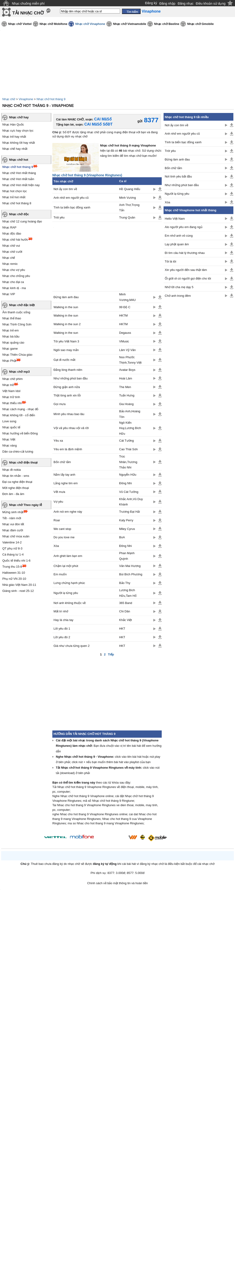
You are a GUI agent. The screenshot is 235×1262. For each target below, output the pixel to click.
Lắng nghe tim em (66, 483)
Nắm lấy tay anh (64, 474)
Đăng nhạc (186, 3)
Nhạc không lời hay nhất (18, 142)
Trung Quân (127, 217)
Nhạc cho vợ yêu (13, 270)
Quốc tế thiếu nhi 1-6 (16, 560)
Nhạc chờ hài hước (15, 239)
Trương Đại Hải (129, 511)
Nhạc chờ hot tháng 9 (51, 99)
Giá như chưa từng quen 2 (72, 646)
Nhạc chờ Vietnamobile (129, 24)
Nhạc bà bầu (10, 336)
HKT (122, 628)
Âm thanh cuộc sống (16, 312)
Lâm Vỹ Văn (127, 350)
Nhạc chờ (8, 99)
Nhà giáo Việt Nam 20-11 (19, 585)
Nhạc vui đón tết (13, 524)
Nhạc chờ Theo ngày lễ (25, 505)
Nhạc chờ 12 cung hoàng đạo (22, 221)
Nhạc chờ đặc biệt (22, 305)
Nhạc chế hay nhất (14, 148)
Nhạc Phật (9, 360)
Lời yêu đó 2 (62, 637)
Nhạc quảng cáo (13, 342)
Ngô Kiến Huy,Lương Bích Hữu (130, 428)
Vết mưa (59, 492)
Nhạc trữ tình (11, 397)
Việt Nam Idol (11, 391)
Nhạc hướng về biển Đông (20, 433)
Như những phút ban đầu (70, 378)
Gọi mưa (60, 404)
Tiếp (111, 654)
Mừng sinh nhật (12, 512)
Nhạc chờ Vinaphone (90, 24)
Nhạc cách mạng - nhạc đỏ (20, 409)
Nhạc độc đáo (11, 233)
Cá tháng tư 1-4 (13, 554)
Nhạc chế (8, 257)
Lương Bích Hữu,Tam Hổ (128, 592)
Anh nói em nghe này (68, 511)
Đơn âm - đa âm (13, 494)
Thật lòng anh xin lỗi (67, 395)
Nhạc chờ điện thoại (23, 462)
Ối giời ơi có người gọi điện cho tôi (188, 278)
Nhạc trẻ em (10, 330)
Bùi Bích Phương (130, 574)
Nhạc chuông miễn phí (28, 3)
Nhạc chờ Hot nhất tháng (19, 173)
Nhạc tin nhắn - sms (15, 476)
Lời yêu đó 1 (62, 628)
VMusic (124, 341)
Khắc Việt (125, 620)
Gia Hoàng (126, 404)
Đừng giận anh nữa (67, 387)
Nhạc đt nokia (11, 469)
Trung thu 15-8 (12, 566)
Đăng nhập (167, 3)
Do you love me (64, 537)
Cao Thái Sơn (128, 449)
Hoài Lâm (125, 378)
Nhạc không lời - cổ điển (18, 415)
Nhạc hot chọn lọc (14, 191)
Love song (9, 421)
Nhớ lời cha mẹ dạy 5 (179, 287)
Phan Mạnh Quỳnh (126, 555)
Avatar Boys (127, 370)
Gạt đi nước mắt (64, 360)
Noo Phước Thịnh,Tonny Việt (130, 359)
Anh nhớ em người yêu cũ (71, 197)
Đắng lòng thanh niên (68, 370)
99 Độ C (124, 307)
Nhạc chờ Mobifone (53, 24)
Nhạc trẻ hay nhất (14, 136)
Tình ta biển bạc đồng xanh (72, 207)
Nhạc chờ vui (11, 245)
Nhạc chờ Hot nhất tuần (18, 179)
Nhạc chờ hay (19, 117)
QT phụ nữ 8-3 (12, 548)
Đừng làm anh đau (66, 297)
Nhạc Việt (8, 439)
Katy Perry (126, 520)
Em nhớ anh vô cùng (179, 235)
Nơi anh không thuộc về (70, 603)
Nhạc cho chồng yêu (16, 276)
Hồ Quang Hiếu (129, 189)
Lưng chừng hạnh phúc (69, 583)
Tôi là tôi (170, 261)
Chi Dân (124, 611)
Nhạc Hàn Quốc (13, 124)
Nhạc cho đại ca (13, 282)
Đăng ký (151, 3)
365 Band (125, 603)
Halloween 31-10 (13, 572)
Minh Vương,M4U (127, 297)
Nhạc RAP (9, 227)
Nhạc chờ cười (12, 251)
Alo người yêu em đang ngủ (183, 227)
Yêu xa (58, 440)
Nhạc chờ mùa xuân (15, 536)
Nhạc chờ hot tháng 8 (16, 203)
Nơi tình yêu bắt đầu (178, 176)
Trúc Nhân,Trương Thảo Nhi (128, 462)
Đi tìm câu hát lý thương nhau (185, 253)
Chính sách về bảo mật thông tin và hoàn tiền (117, 883)
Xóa (56, 546)
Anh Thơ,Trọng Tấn (129, 207)
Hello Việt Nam (175, 218)
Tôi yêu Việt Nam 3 (66, 341)
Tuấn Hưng (126, 395)
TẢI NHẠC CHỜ (28, 12)
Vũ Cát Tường (128, 492)
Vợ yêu (58, 501)
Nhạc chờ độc (19, 214)
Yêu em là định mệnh (68, 449)
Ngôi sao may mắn (66, 350)
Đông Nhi (125, 483)
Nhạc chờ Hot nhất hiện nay (21, 185)
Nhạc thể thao (11, 318)
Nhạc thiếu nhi (12, 403)
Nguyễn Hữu (127, 474)
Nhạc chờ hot (18, 159)
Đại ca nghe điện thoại (17, 482)
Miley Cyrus (127, 529)
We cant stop (62, 529)
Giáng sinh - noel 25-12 (18, 591)
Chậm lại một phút (66, 566)
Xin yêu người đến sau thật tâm (186, 270)
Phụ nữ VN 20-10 (14, 578)
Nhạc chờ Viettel (20, 24)
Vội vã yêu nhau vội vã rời (71, 428)
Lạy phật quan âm (177, 244)
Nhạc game (10, 348)
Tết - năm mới (11, 518)
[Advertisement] (198, 375)
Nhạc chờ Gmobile (200, 24)
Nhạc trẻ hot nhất (13, 197)
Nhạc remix (10, 264)
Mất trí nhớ (61, 611)
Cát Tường (126, 440)
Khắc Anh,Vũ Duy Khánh (131, 501)
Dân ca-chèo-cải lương (17, 451)
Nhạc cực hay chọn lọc (18, 130)
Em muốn (60, 574)
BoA (122, 537)
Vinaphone (26, 99)
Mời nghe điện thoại (15, 488)
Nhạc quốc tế (11, 427)
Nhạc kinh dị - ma (14, 288)
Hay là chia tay (63, 620)
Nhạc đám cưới (12, 530)
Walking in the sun (66, 307)
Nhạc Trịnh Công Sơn (16, 324)
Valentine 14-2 (12, 542)
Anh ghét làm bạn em (68, 556)
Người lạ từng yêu (66, 593)
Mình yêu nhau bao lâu (69, 414)
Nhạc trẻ (8, 385)
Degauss (125, 332)
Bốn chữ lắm (62, 462)
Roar (57, 520)
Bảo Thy (124, 583)
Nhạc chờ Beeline (166, 24)
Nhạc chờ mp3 (19, 371)
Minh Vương (127, 197)
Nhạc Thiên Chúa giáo (17, 354)
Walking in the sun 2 (67, 324)
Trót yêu (59, 217)
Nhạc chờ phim (12, 379)
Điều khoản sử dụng (210, 3)
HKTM (123, 315)
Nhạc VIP (8, 294)
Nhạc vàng (9, 445)
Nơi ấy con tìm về (65, 189)
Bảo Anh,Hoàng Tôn (129, 413)
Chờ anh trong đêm (178, 295)
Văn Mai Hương (130, 566)
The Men (125, 387)
